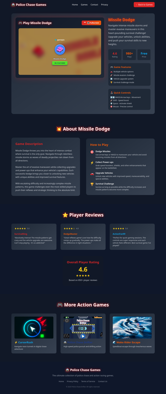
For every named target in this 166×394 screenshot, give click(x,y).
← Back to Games (144, 4)
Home (75, 4)
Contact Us (102, 381)
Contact (94, 4)
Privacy (104, 4)
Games (84, 4)
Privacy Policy (72, 381)
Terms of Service (88, 381)
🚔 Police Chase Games (28, 5)
